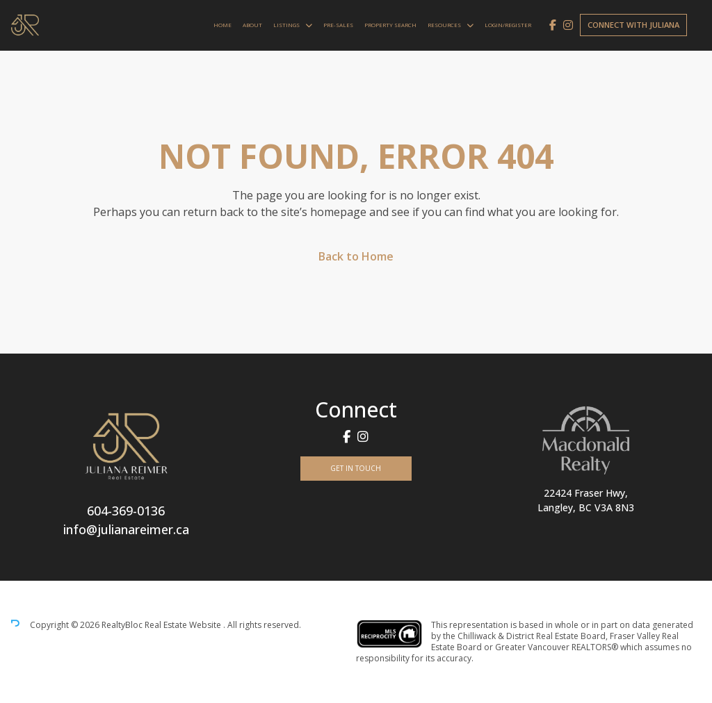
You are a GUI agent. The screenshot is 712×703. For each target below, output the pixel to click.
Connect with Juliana (633, 24)
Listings (286, 24)
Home (222, 24)
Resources (444, 24)
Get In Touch (355, 468)
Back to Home (356, 256)
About (252, 24)
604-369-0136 (126, 510)
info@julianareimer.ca (126, 529)
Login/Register (508, 24)
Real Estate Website (184, 625)
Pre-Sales (338, 24)
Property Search (390, 24)
